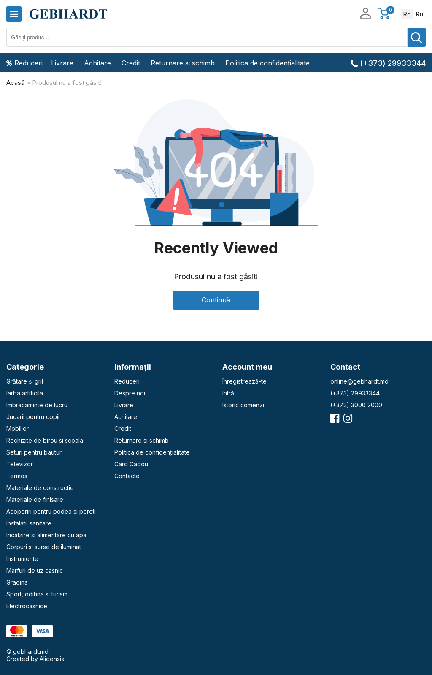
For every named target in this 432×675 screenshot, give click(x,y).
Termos (16, 475)
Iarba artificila (24, 393)
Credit (131, 63)
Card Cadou (131, 464)
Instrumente (22, 558)
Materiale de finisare (34, 499)
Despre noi (129, 393)
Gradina (17, 582)
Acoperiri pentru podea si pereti (51, 511)
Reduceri (24, 63)
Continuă (216, 300)
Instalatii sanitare (28, 523)
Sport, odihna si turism (37, 594)
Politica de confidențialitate (267, 63)
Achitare (97, 63)
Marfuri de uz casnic (34, 570)
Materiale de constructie (40, 487)
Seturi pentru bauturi (34, 452)
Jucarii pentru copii (32, 416)
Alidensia (52, 658)
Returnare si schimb (183, 63)
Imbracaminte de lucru (37, 404)
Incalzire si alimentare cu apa (46, 535)
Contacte (127, 475)
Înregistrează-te (244, 381)
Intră (228, 393)
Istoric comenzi (243, 404)
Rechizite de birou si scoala (44, 440)
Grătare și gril (24, 381)
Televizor (19, 464)
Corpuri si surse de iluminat (43, 546)
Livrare (62, 63)
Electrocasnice (26, 606)
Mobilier (17, 428)
